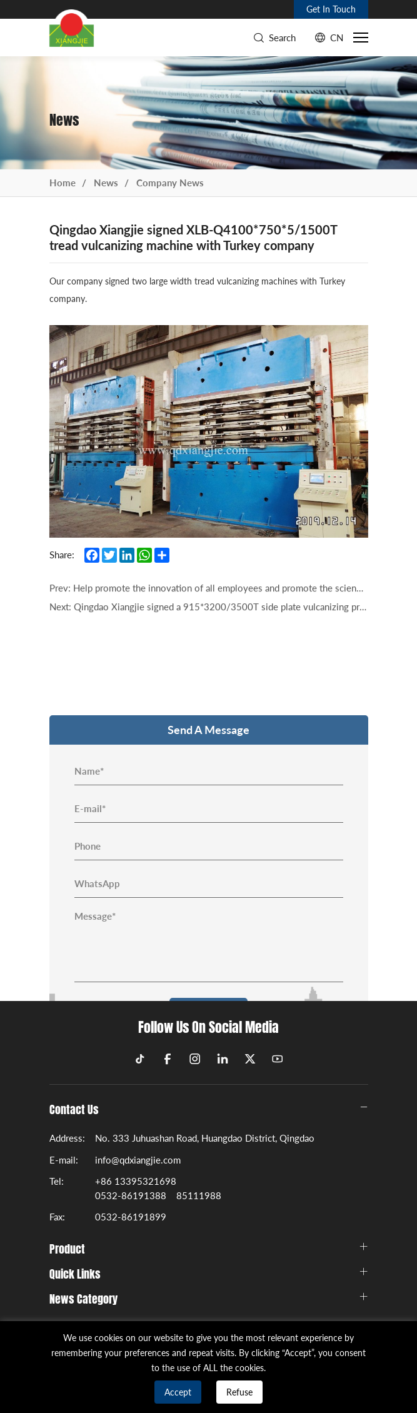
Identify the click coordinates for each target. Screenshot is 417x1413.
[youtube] (277, 1059)
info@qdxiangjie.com (138, 1159)
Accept (177, 1392)
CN (336, 37)
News (106, 182)
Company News (170, 182)
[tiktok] (140, 1059)
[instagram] (195, 1059)
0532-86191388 (130, 1195)
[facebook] (167, 1059)
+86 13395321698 (135, 1181)
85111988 (198, 1195)
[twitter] (250, 1059)
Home (62, 182)
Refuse (239, 1392)
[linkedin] (222, 1059)
